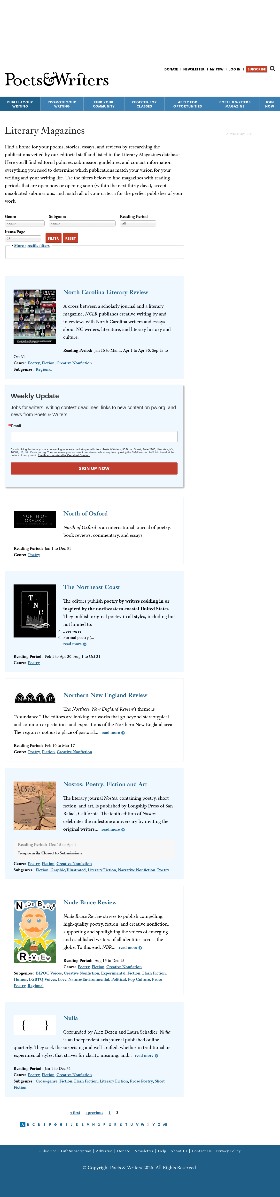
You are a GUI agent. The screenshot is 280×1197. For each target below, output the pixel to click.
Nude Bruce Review (90, 902)
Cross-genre (46, 1081)
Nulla (70, 1018)
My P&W (217, 69)
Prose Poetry (141, 1081)
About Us (179, 1151)
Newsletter (194, 69)
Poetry (34, 363)
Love (62, 979)
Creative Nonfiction (74, 363)
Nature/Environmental (88, 979)
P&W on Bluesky (263, 82)
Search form (272, 68)
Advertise (104, 1151)
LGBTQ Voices (42, 979)
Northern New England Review (105, 695)
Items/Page (15, 232)
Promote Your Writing (62, 104)
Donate (171, 69)
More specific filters (32, 245)
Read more (72, 644)
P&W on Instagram (272, 82)
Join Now (269, 104)
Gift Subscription (76, 1151)
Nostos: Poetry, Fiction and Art (105, 784)
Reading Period (134, 216)
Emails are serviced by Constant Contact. (64, 455)
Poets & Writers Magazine (235, 104)
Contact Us (202, 1151)
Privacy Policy (228, 1151)
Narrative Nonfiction (136, 870)
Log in (235, 69)
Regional (44, 369)
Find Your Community (104, 104)
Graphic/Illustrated (68, 870)
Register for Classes (144, 104)
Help (162, 1151)
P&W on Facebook (255, 82)
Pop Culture (139, 979)
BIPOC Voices (49, 973)
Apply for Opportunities (187, 104)
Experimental (113, 973)
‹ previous (94, 1112)
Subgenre (57, 216)
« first (75, 1112)
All (165, 1124)
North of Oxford (85, 513)
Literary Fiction (102, 870)
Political (118, 979)
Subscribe (257, 69)
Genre (10, 216)
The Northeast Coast (91, 587)
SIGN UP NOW (94, 468)
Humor (20, 979)
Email (16, 426)
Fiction (48, 363)
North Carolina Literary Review (105, 292)
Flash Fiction (154, 973)
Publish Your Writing (20, 104)
